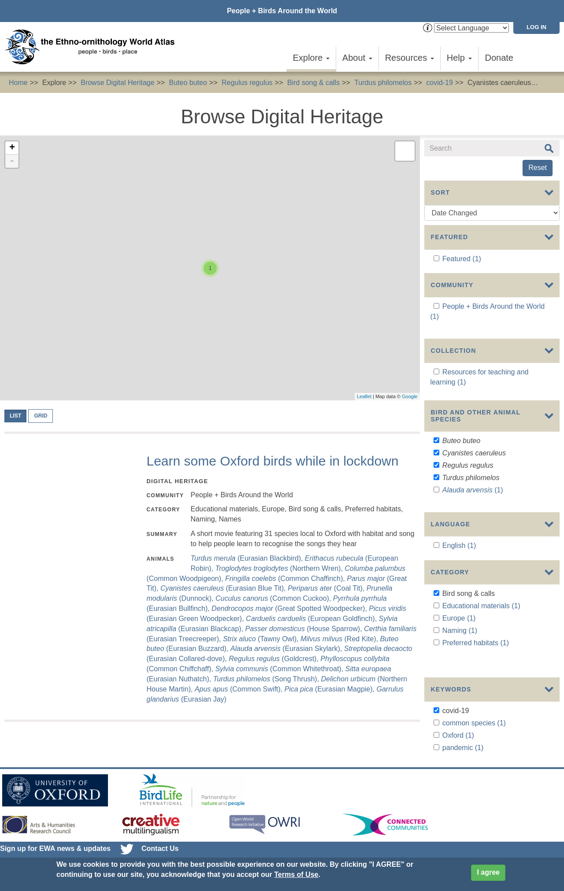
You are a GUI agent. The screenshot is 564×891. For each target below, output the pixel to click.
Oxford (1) (458, 750)
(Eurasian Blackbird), (247, 558)
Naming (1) (459, 659)
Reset (537, 167)
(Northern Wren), (280, 568)
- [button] (12, 161)
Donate (499, 58)
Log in (536, 27)
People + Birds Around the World (282, 11)
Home (18, 82)
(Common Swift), (240, 689)
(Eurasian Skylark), (287, 648)
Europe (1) (459, 647)
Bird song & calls (313, 82)
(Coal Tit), (327, 588)
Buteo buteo (188, 82)
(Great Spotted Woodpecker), (290, 608)
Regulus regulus (247, 82)
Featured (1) (461, 258)
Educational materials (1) (481, 635)
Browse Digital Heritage (117, 82)
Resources (409, 58)
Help (459, 58)
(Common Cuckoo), (274, 598)
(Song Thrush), (267, 679)
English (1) (459, 568)
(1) (472, 499)
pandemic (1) (462, 763)
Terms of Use (296, 874)
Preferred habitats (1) (475, 671)
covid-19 (439, 82)
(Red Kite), (340, 639)
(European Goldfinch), (312, 618)
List (15, 416)
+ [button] (12, 148)
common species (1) (474, 738)
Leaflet (364, 396)
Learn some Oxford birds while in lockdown (272, 461)
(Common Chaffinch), (286, 578)
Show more (442, 525)
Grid (40, 416)
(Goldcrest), (274, 658)
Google (409, 396)
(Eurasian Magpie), (330, 689)
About (357, 58)
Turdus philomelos (383, 82)
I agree (488, 872)
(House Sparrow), (304, 628)
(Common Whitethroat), (280, 669)
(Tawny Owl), (262, 639)
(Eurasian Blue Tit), (224, 588)
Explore (311, 58)
